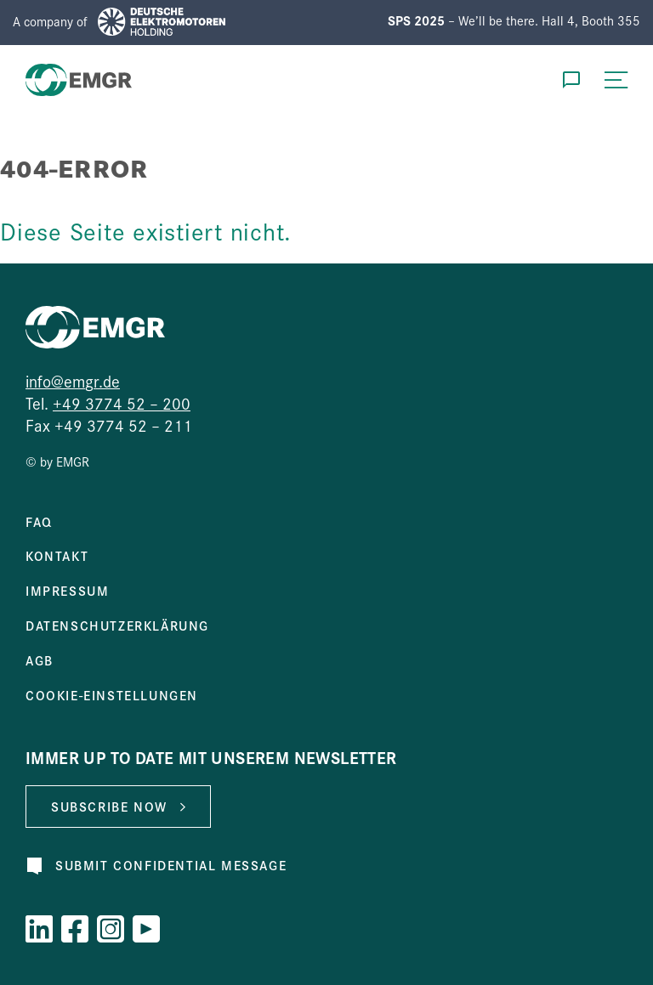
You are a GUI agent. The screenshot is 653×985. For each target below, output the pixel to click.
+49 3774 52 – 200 (121, 403)
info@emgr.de (73, 381)
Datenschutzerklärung (117, 625)
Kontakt (57, 555)
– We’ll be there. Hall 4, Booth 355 (514, 20)
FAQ (39, 521)
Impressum (67, 590)
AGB (40, 660)
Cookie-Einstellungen (112, 695)
